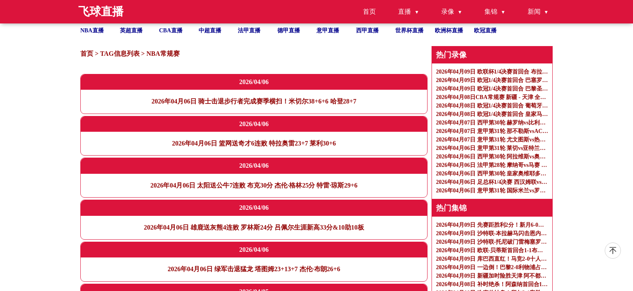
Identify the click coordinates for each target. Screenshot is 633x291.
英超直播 (131, 30)
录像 (447, 11)
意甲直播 (327, 30)
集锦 (490, 11)
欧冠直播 (485, 30)
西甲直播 (367, 30)
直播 (404, 11)
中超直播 (210, 30)
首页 (369, 11)
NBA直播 (92, 30)
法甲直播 (249, 30)
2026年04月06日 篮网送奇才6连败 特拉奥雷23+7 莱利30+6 (254, 143)
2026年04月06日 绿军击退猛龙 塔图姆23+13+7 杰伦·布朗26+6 (254, 269)
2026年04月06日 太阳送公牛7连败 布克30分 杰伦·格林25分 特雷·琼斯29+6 (253, 185)
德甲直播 (288, 30)
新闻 (534, 11)
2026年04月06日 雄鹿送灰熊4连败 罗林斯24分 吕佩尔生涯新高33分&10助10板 (254, 227)
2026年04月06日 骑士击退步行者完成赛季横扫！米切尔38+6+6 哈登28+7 (253, 101)
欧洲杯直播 (449, 30)
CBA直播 (170, 30)
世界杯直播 (409, 30)
